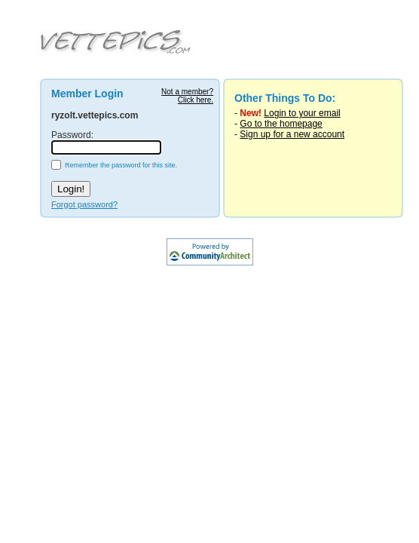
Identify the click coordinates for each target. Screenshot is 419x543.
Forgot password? (84, 204)
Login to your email (302, 113)
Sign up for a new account (292, 134)
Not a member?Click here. (187, 95)
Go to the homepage (281, 123)
